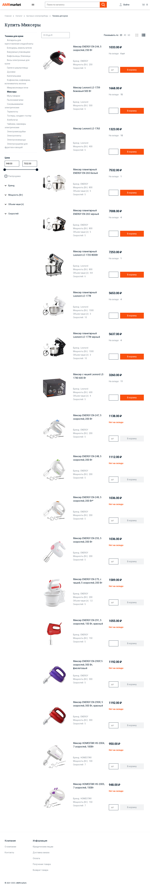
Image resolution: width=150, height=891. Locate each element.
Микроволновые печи (17, 87)
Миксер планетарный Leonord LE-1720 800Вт (85, 253)
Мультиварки (13, 96)
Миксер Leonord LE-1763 (86, 128)
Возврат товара (40, 870)
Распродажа (14, 176)
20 (121, 35)
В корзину (132, 70)
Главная (8, 16)
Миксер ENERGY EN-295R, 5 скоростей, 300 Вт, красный (88, 704)
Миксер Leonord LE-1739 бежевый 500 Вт (86, 89)
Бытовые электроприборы (37, 16)
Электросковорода (16, 140)
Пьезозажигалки (15, 100)
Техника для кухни (60, 16)
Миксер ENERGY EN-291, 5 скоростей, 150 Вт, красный (88, 622)
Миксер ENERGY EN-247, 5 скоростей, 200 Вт (87, 417)
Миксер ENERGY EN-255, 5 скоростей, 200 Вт (87, 540)
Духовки (11, 72)
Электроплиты (14, 135)
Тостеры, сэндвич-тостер (19, 116)
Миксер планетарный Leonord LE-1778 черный (86, 335)
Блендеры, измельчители (19, 48)
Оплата (36, 858)
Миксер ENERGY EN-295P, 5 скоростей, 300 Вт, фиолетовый (88, 665)
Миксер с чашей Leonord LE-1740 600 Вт (88, 376)
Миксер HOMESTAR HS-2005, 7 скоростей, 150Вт (89, 786)
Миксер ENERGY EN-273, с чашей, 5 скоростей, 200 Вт (87, 581)
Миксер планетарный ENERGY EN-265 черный (86, 212)
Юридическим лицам (43, 846)
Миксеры (12, 92)
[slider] (4, 169)
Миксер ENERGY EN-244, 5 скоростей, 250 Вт (87, 48)
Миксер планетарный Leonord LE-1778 (85, 294)
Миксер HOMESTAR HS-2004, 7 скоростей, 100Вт (89, 745)
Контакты (9, 852)
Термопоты (12, 111)
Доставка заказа (41, 852)
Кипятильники (14, 76)
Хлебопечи (12, 120)
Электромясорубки (16, 131)
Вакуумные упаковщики (18, 52)
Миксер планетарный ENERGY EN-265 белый (85, 171)
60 (129, 35)
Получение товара (42, 864)
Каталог (19, 16)
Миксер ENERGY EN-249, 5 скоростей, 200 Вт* (87, 499)
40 (125, 35)
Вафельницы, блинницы (18, 56)
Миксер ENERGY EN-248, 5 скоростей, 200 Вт (87, 458)
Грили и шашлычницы (17, 68)
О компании (10, 846)
